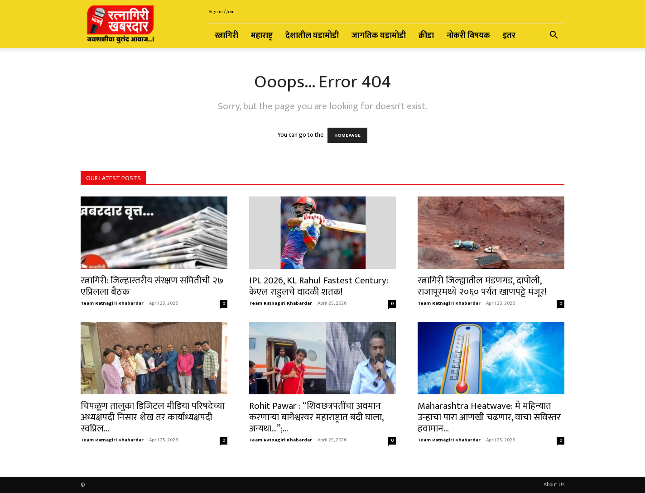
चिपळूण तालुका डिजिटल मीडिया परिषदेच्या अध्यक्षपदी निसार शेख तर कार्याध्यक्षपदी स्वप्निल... (153, 417)
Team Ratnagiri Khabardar (112, 303)
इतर (509, 36)
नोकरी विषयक (468, 36)
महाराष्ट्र (262, 36)
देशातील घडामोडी (312, 36)
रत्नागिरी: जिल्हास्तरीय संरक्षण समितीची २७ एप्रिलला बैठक (152, 286)
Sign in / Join (221, 12)
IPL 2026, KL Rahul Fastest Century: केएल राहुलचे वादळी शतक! (318, 286)
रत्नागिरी (226, 36)
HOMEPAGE (347, 135)
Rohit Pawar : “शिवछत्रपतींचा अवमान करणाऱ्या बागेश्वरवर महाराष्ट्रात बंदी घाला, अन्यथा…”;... (316, 417)
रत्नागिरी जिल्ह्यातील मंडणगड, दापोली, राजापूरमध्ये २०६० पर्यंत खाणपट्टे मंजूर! (482, 286)
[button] (553, 36)
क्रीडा (426, 36)
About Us (554, 484)
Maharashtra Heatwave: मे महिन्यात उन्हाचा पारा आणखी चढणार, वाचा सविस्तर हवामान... (489, 417)
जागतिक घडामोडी (378, 36)
